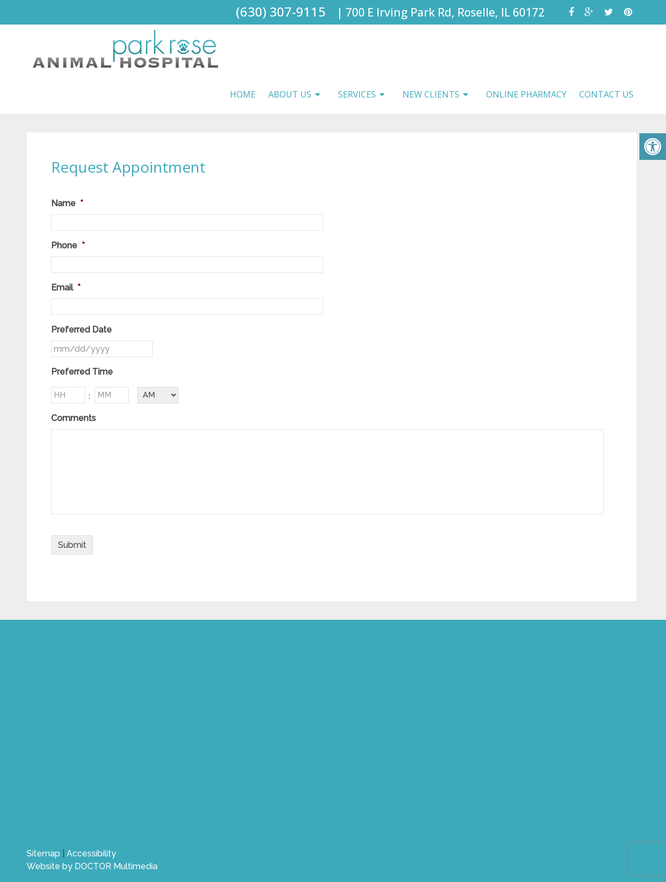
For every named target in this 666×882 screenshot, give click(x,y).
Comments (73, 418)
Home (243, 94)
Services (357, 94)
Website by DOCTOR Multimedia (92, 866)
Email (65, 287)
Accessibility (91, 853)
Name (67, 203)
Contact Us (606, 94)
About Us (289, 94)
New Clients (430, 94)
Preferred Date (81, 330)
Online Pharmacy (526, 94)
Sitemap (43, 853)
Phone (68, 245)
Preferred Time (82, 372)
